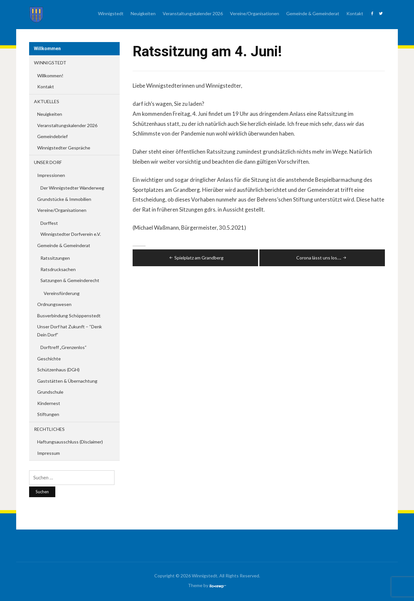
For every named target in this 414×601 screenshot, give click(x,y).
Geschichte (49, 358)
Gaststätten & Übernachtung (67, 381)
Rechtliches (49, 429)
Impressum (48, 453)
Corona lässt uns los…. (321, 257)
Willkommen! (50, 75)
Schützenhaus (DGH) (58, 369)
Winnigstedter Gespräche (63, 147)
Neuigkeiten (143, 13)
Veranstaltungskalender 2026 (193, 13)
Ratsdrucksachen (58, 269)
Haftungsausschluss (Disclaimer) (70, 441)
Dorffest (49, 223)
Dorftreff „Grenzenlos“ (63, 347)
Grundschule (50, 392)
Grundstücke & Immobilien (64, 199)
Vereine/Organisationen (254, 13)
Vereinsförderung (62, 293)
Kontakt (354, 13)
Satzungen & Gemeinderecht (69, 280)
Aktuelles (46, 101)
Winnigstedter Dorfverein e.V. (70, 234)
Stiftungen (48, 414)
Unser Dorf (48, 162)
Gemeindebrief (52, 136)
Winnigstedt (111, 13)
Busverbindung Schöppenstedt (69, 315)
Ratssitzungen (55, 258)
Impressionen (51, 175)
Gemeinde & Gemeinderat (312, 13)
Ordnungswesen (54, 304)
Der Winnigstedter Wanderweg (72, 188)
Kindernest (48, 403)
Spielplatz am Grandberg (195, 257)
